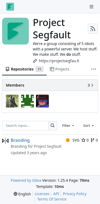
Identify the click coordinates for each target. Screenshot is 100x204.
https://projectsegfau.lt (59, 60)
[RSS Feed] (93, 29)
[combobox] (68, 125)
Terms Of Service (51, 199)
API (56, 193)
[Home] (10, 7)
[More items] (93, 69)
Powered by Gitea (26, 180)
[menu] (22, 193)
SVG (72, 140)
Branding (20, 140)
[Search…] (52, 125)
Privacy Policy (74, 193)
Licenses (42, 193)
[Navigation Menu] (92, 6)
